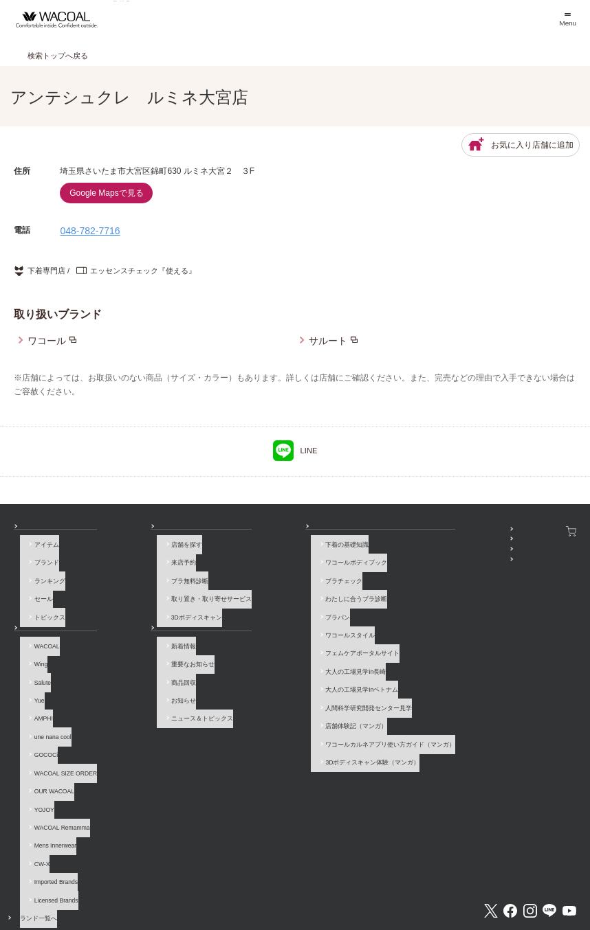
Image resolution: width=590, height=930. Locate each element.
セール (37, 592)
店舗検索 (315, 19)
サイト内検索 (509, 881)
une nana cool (46, 706)
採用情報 (268, 881)
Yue (33, 680)
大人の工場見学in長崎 (258, 646)
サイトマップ (455, 881)
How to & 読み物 (245, 531)
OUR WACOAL (48, 747)
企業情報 (226, 881)
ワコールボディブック (259, 564)
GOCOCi (40, 720)
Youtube (569, 832)
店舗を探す (135, 551)
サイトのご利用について (163, 881)
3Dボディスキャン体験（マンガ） (275, 713)
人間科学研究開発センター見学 (271, 673)
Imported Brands (50, 815)
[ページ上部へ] (562, 903)
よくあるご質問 (89, 881)
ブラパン (240, 605)
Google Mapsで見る (106, 193)
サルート (328, 340)
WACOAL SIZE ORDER (59, 733)
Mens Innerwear (49, 787)
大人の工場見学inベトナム (264, 659)
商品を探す (151, 19)
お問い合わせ (32, 881)
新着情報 (132, 638)
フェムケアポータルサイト (265, 632)
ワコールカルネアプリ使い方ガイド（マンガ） (293, 699)
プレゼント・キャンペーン (417, 558)
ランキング (43, 578)
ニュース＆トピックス (151, 693)
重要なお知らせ (141, 652)
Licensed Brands (50, 828)
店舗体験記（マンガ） (259, 686)
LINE (295, 450)
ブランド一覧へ (50, 842)
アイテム (40, 551)
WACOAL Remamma (56, 774)
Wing (35, 652)
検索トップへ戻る (58, 56)
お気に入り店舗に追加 (520, 145)
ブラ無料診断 (138, 578)
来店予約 (132, 564)
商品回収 (132, 666)
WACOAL (41, 638)
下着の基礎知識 (250, 551)
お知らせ (125, 618)
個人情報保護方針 (322, 881)
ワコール (47, 340)
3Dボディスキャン (145, 605)
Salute (36, 666)
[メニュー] (567, 20)
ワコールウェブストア (542, 531)
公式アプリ (395, 571)
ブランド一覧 (236, 19)
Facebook (510, 832)
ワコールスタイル (253, 618)
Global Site (560, 881)
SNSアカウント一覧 (408, 531)
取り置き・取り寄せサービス (160, 592)
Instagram (530, 832)
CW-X (36, 801)
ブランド (40, 564)
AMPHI (37, 693)
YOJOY (38, 761)
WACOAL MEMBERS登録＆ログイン (430, 544)
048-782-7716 (90, 230)
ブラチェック (246, 578)
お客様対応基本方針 (391, 881)
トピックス (43, 605)
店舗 (119, 531)
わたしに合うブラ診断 (259, 592)
